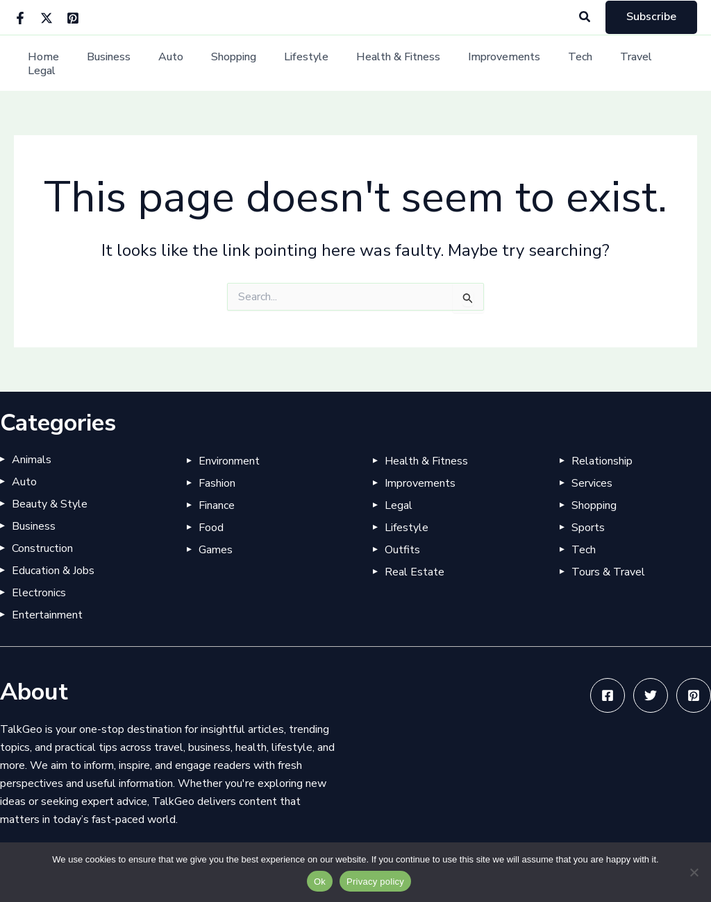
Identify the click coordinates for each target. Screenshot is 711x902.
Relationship (602, 461)
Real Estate (414, 572)
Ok (320, 881)
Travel (605, 63)
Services (591, 483)
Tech (554, 63)
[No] (694, 872)
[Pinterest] (73, 18)
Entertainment (47, 615)
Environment (229, 461)
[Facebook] (20, 18)
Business (116, 63)
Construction (42, 548)
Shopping (230, 63)
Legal (657, 63)
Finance (217, 505)
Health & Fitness (384, 63)
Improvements (484, 63)
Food (211, 527)
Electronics (39, 592)
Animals (31, 459)
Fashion (217, 483)
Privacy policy (375, 881)
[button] (585, 17)
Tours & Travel (608, 572)
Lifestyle (297, 63)
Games (216, 549)
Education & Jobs (53, 570)
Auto (172, 63)
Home (56, 63)
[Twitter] (46, 18)
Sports (588, 527)
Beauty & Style (49, 504)
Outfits (402, 549)
